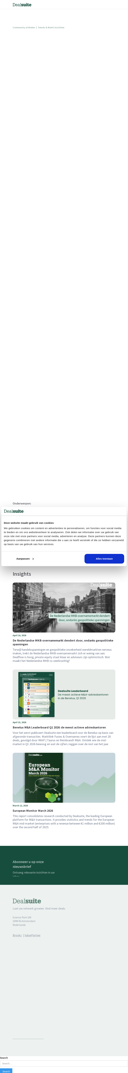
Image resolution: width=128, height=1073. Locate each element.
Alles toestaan (104, 558)
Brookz (17, 940)
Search (4, 1058)
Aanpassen (25, 558)
